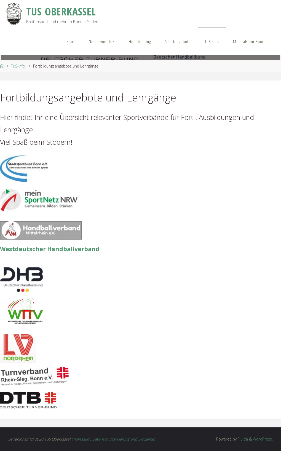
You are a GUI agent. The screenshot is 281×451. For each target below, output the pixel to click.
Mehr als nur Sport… (250, 42)
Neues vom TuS (102, 42)
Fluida (242, 439)
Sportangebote (178, 42)
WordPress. (263, 439)
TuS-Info (212, 42)
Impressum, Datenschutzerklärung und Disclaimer (113, 439)
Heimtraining (140, 42)
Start (70, 42)
